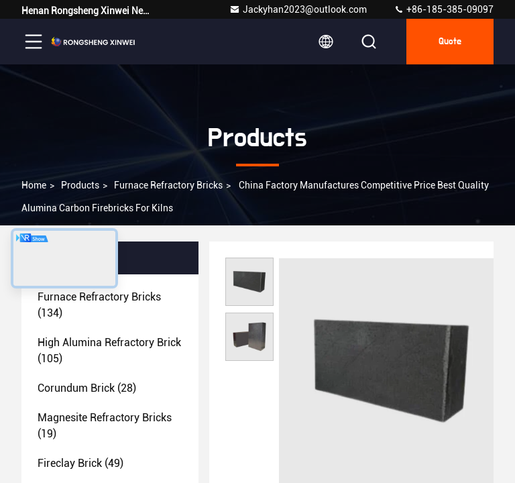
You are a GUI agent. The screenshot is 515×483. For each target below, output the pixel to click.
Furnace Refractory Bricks (168, 185)
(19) (105, 425)
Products (80, 185)
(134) (99, 304)
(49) (80, 463)
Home (33, 185)
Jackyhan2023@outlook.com (298, 9)
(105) (109, 350)
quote (450, 41)
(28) (87, 388)
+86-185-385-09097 (444, 9)
